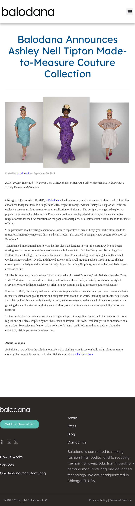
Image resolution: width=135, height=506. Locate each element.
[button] (129, 11)
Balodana (53, 200)
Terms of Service (120, 500)
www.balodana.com (81, 354)
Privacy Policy (98, 500)
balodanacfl (23, 173)
